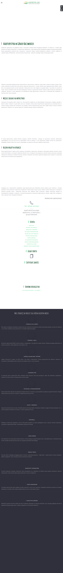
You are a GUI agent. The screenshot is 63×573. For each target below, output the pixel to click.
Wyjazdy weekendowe (31, 233)
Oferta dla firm (31, 246)
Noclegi (31, 227)
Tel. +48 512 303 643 (31, 208)
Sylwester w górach (31, 241)
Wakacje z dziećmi (31, 231)
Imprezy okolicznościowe (31, 248)
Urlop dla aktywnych (31, 235)
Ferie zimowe (31, 239)
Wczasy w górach (31, 229)
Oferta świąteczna (31, 237)
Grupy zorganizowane (31, 244)
